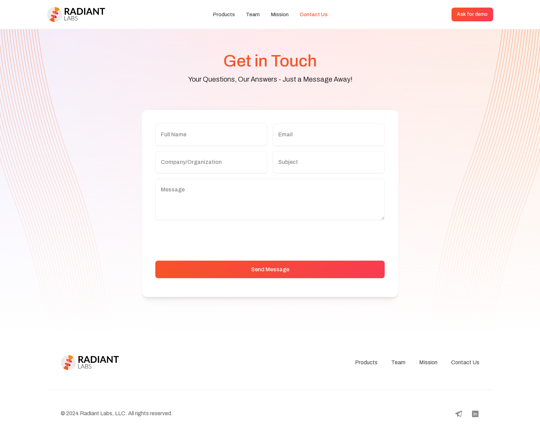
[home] (81, 14)
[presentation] (207, 239)
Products (224, 14)
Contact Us (314, 14)
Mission (280, 14)
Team (253, 14)
